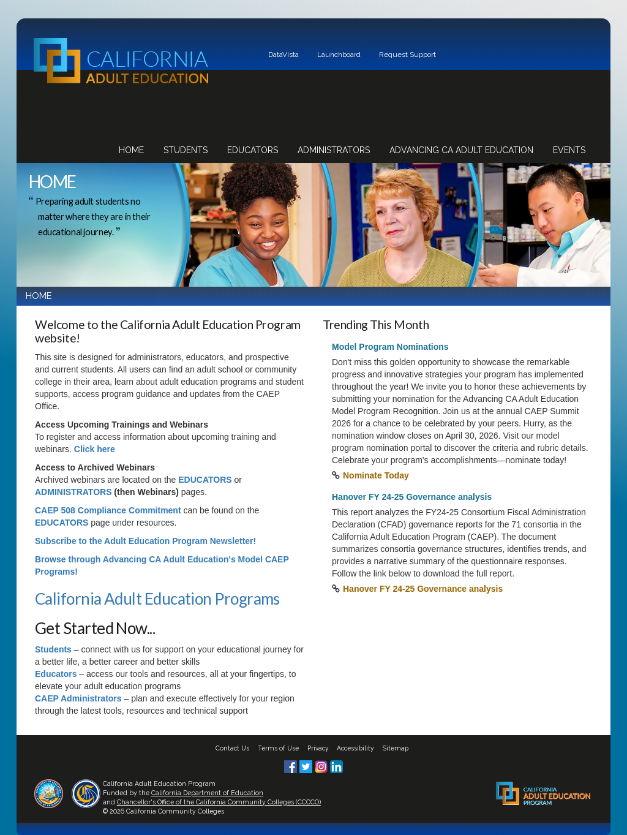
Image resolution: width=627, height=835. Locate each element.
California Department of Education (207, 792)
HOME (39, 295)
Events (569, 150)
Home (131, 150)
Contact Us (232, 748)
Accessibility (355, 748)
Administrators (334, 150)
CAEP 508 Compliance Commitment (108, 510)
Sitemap (395, 748)
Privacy (318, 748)
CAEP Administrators (78, 698)
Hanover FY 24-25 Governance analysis (423, 589)
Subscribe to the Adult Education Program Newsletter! (145, 541)
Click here (94, 449)
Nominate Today (376, 475)
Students (185, 150)
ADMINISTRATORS (73, 492)
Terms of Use (278, 748)
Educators (252, 150)
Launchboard (339, 54)
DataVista (283, 54)
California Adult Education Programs (157, 598)
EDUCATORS (204, 480)
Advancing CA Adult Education (461, 150)
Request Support (407, 54)
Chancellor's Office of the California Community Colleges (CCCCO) (219, 802)
